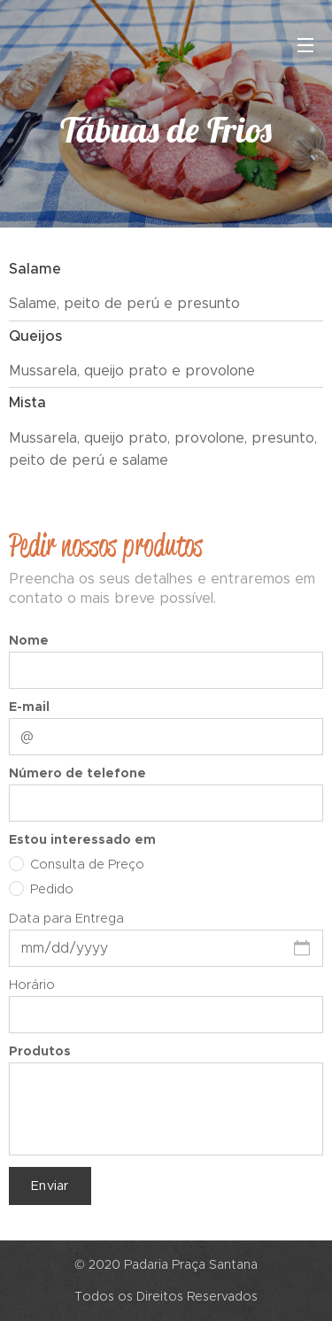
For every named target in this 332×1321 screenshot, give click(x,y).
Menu (305, 45)
